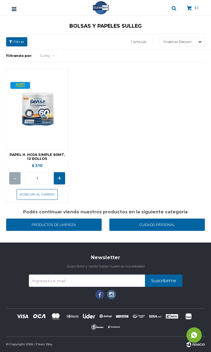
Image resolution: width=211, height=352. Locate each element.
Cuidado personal (157, 225)
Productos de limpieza (54, 225)
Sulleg (45, 55)
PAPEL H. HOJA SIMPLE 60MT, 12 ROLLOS (37, 157)
